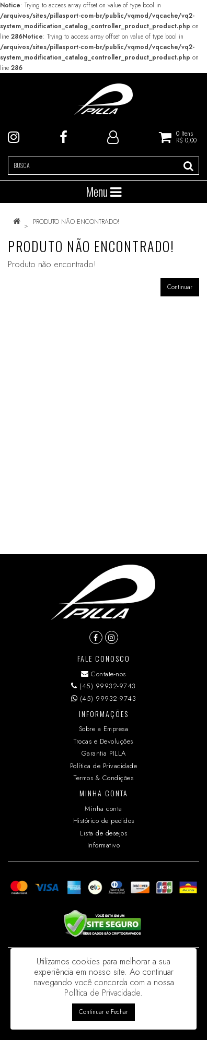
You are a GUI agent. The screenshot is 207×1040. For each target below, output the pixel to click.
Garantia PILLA (104, 753)
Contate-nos (103, 674)
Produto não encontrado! (76, 221)
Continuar (179, 287)
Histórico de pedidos (103, 821)
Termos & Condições (103, 778)
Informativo (103, 845)
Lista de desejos (103, 833)
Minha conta (103, 809)
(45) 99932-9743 (103, 686)
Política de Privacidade (103, 766)
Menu (103, 191)
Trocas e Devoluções (103, 741)
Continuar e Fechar (103, 1012)
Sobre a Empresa (104, 729)
